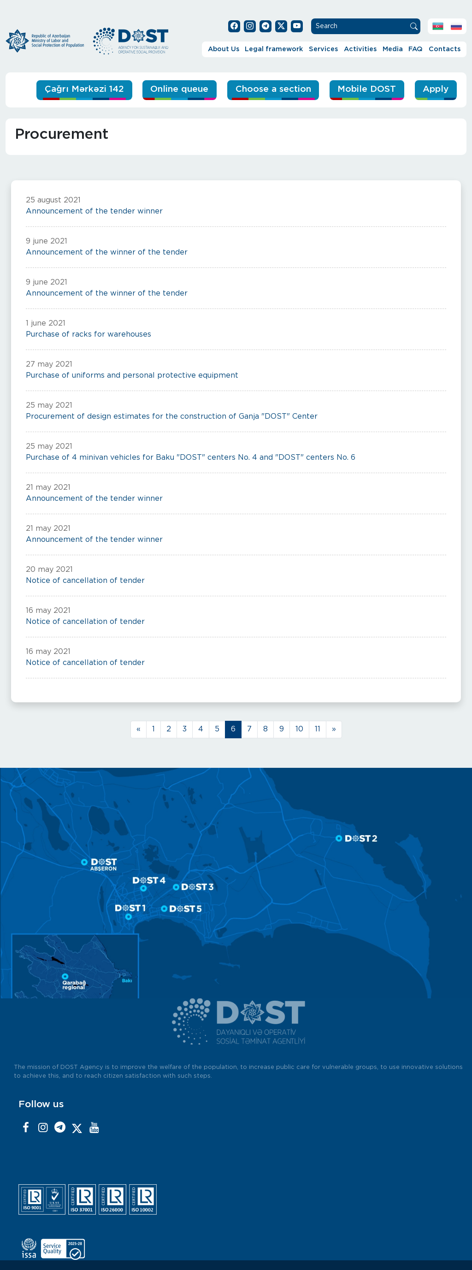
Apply (435, 89)
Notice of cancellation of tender (85, 580)
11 (317, 729)
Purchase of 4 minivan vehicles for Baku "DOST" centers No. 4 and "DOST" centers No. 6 (190, 457)
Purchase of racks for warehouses (88, 334)
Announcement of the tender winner (94, 211)
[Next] (334, 729)
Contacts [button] (444, 49)
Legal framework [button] (274, 49)
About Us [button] (223, 49)
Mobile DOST (366, 89)
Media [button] (393, 49)
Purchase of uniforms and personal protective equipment (132, 375)
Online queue (178, 89)
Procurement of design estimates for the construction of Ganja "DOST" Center (172, 416)
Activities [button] (360, 49)
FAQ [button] (415, 49)
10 (299, 729)
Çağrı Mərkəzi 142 (82, 89)
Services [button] (323, 49)
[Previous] (138, 729)
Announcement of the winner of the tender (107, 252)
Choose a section (272, 89)
